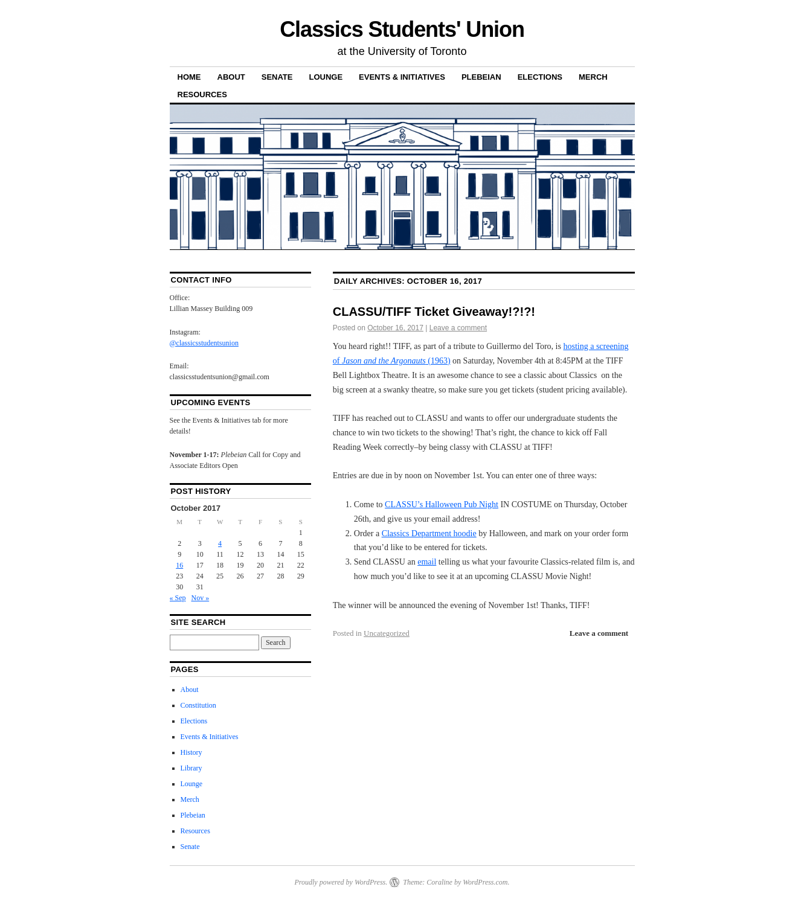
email (426, 561)
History (191, 752)
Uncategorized (387, 633)
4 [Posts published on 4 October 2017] (220, 543)
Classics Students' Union (402, 29)
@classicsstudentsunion (204, 343)
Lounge (326, 77)
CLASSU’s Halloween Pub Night (441, 504)
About (231, 77)
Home (189, 77)
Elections (540, 77)
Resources (202, 94)
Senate (277, 77)
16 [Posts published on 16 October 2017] (179, 565)
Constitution (198, 705)
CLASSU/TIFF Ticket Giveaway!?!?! (434, 311)
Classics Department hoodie (429, 533)
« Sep (178, 598)
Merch (593, 77)
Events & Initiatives (402, 77)
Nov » (200, 598)
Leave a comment (458, 328)
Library (191, 768)
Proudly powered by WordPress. (340, 882)
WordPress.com (485, 882)
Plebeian (481, 77)
